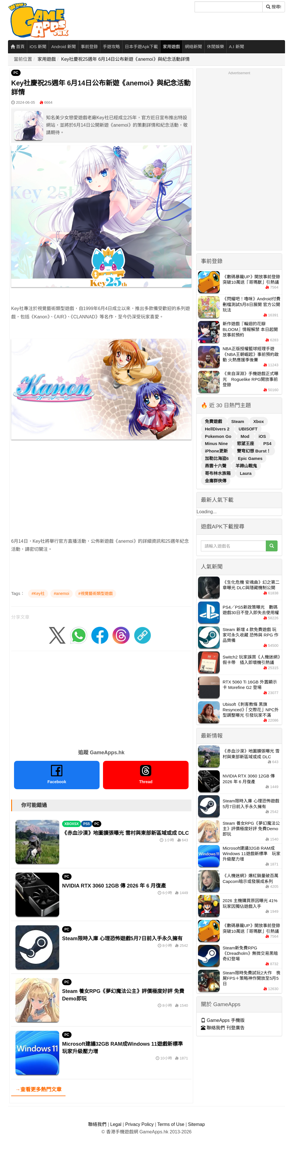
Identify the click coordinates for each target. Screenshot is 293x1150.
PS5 (86, 824)
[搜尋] (229, 6)
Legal (115, 1124)
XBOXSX (71, 824)
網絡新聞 (193, 46)
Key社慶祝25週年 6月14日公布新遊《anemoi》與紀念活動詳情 (125, 59)
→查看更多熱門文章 (38, 1089)
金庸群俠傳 (215, 480)
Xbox (258, 421)
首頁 (18, 46)
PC (15, 73)
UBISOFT (248, 428)
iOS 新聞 (37, 46)
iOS (262, 436)
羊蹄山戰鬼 (246, 465)
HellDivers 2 (218, 428)
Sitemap (196, 1124)
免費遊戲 (214, 421)
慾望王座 (246, 443)
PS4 (267, 443)
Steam (238, 421)
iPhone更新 (217, 450)
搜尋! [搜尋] (273, 6)
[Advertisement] (101, 484)
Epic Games (250, 458)
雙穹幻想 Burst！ (254, 450)
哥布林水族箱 (218, 473)
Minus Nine (217, 443)
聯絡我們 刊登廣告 (223, 1027)
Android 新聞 (63, 46)
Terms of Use (170, 1124)
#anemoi (61, 593)
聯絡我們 (97, 1124)
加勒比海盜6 (217, 458)
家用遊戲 (171, 46)
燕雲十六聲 (216, 465)
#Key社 (38, 593)
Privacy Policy (139, 1124)
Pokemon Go (219, 436)
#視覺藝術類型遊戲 (95, 593)
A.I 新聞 (236, 46)
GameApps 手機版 (223, 1020)
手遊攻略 (111, 46)
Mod (246, 436)
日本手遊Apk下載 (141, 46)
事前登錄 (89, 46)
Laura (246, 473)
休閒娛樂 (215, 46)
